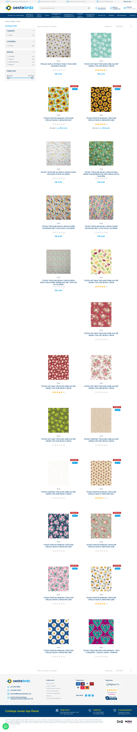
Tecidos (130, 15)
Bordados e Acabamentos (70, 15)
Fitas (48, 15)
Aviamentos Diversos (90, 15)
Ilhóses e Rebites (80, 15)
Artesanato (120, 15)
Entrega (48, 537)
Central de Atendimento (53, 540)
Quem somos (50, 525)
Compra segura (51, 527)
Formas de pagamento (53, 535)
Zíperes (110, 15)
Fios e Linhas (41, 15)
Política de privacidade (53, 530)
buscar (89, 8)
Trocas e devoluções (52, 532)
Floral (52, 61)
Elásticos (101, 15)
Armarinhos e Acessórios (57, 15)
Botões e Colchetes (31, 15)
